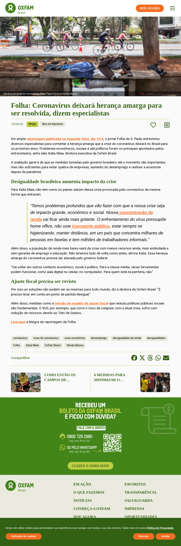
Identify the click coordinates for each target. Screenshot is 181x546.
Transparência (140, 492)
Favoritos (135, 484)
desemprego (99, 338)
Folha (16, 345)
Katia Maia (32, 345)
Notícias (83, 500)
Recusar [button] (143, 536)
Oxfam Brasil (53, 345)
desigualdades (156, 338)
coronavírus (20, 338)
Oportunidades (141, 517)
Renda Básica (75, 345)
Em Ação (82, 484)
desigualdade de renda (127, 338)
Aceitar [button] (165, 536)
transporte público (90, 226)
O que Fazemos (89, 492)
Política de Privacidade (160, 528)
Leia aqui (18, 322)
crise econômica (75, 338)
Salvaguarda (139, 500)
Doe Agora (85, 517)
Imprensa (134, 509)
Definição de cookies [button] (23, 536)
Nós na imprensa (52, 124)
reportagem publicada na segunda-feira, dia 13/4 (65, 139)
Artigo (32, 124)
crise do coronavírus (46, 338)
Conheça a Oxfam (92, 509)
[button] (134, 358)
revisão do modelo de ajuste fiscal (81, 303)
